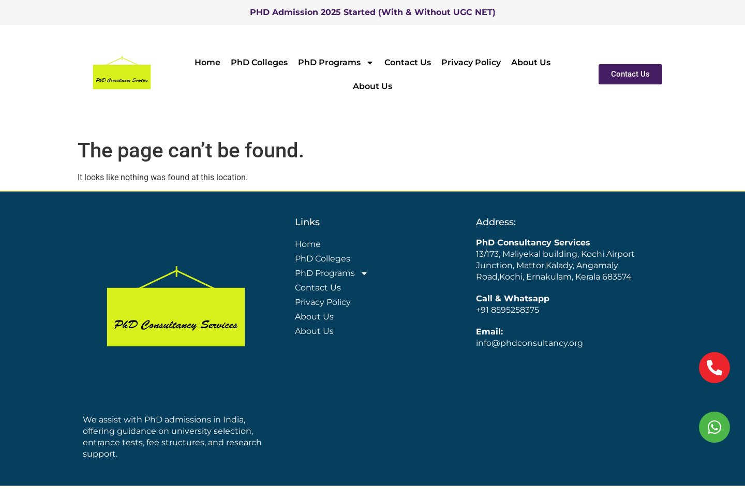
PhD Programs (336, 62)
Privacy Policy (471, 62)
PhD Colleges (259, 62)
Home (207, 62)
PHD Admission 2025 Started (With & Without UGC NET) (373, 12)
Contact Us (407, 62)
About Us (530, 62)
